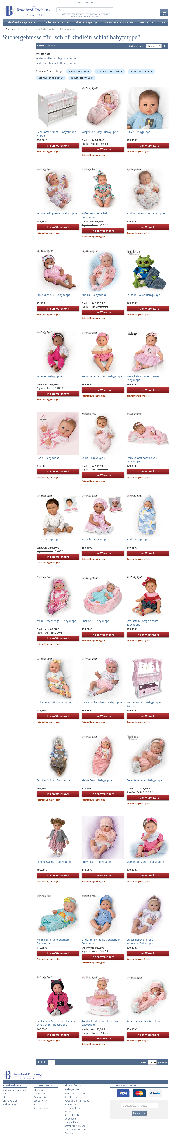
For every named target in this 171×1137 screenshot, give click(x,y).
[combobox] (85, 9)
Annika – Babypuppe (94, 295)
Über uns (38, 1089)
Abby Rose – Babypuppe (96, 861)
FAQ (93, 3)
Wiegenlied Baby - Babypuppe (100, 132)
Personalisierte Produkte (77, 1100)
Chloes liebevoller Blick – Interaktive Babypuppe (141, 941)
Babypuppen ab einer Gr (51, 77)
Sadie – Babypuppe (93, 458)
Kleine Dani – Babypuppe (97, 780)
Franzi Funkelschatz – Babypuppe (102, 702)
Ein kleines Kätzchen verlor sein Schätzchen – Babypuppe (56, 1022)
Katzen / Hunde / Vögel (76, 1125)
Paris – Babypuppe (48, 539)
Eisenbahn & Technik (75, 1093)
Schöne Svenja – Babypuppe (54, 861)
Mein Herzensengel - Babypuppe (56, 621)
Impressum (39, 1093)
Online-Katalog (10, 1100)
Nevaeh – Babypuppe (94, 539)
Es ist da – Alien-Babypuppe (143, 295)
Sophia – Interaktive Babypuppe (146, 213)
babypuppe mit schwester (110, 71)
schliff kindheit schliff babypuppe (56, 63)
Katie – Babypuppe (48, 458)
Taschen (69, 1133)
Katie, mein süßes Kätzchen (143, 1021)
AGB (36, 1104)
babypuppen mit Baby (82, 77)
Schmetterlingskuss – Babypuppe (57, 213)
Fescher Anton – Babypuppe (54, 780)
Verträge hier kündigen (14, 1089)
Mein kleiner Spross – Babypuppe (102, 376)
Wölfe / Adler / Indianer (76, 1129)
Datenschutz (40, 1097)
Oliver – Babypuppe (138, 132)
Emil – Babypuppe (137, 539)
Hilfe (5, 1097)
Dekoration (70, 1118)
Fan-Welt (69, 1111)
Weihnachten (71, 1122)
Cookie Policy (40, 1100)
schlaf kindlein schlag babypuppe (56, 58)
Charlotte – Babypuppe (95, 621)
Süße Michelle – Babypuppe (53, 295)
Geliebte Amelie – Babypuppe (144, 780)
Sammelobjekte (72, 1115)
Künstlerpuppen (72, 1097)
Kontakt (6, 1093)
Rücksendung (9, 1104)
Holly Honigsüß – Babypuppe (54, 702)
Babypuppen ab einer (141, 71)
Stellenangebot (41, 1107)
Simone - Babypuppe (49, 376)
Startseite (11, 29)
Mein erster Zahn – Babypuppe (145, 861)
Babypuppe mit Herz (79, 71)
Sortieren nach (136, 45)
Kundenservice (83, 3)
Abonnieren (139, 1113)
